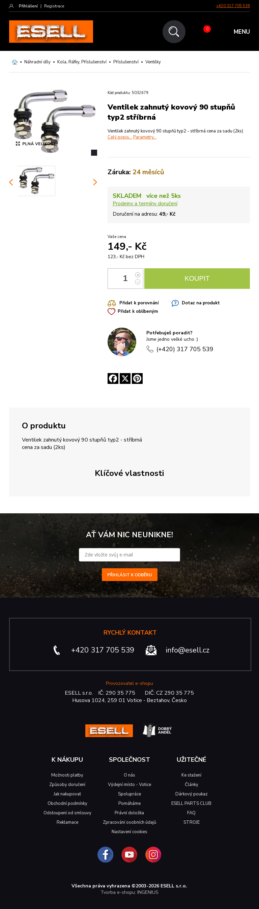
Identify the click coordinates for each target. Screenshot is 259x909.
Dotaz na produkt (201, 303)
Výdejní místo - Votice (129, 785)
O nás (129, 775)
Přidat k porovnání (139, 303)
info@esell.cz (187, 650)
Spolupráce (129, 794)
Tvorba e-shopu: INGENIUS (129, 892)
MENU (242, 32)
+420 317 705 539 (233, 5)
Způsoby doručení (67, 785)
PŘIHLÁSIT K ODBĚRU (129, 575)
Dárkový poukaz (191, 794)
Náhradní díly (37, 62)
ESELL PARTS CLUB (191, 803)
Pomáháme (129, 803)
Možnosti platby (67, 775)
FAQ (191, 813)
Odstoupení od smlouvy (67, 813)
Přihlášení (28, 6)
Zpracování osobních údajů (129, 822)
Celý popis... (120, 137)
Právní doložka (129, 813)
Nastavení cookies (129, 832)
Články (191, 785)
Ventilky (153, 62)
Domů (15, 62)
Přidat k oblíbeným (138, 311)
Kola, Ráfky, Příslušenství (82, 62)
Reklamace (67, 822)
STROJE (191, 822)
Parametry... (144, 137)
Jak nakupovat (67, 794)
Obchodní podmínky (67, 803)
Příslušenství (126, 62)
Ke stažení (191, 775)
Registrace (54, 6)
